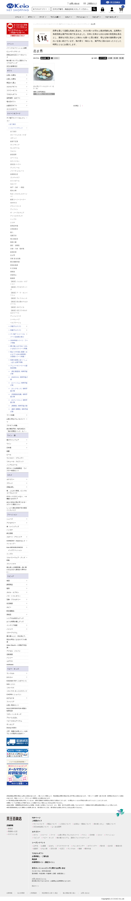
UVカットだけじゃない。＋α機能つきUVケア (17, 498)
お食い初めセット (13, 705)
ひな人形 (44, 848)
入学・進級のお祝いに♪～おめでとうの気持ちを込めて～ (17, 732)
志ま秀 (12, 255)
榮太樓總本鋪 (15, 262)
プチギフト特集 (12, 425)
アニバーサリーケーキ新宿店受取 (18, 367)
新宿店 (10, 828)
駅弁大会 (88, 848)
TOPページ (36, 818)
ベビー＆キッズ (110, 17)
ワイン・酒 (11, 435)
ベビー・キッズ (13, 669)
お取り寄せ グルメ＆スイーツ (68, 835)
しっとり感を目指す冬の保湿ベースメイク (17, 509)
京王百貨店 (114, 899)
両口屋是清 (14, 239)
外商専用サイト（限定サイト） (43, 862)
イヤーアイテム (12, 633)
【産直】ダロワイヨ (17, 307)
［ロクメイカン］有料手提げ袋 (18, 401)
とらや (12, 222)
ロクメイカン (15, 161)
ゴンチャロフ (15, 177)
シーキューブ (15, 319)
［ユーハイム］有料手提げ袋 (18, 384)
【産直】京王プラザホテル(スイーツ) (18, 312)
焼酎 (8, 451)
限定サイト (35, 886)
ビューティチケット (13, 51)
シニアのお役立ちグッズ (15, 618)
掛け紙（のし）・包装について (105, 824)
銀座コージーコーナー (18, 199)
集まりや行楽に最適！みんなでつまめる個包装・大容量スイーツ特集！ (18, 354)
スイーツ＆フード (13, 113)
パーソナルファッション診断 (17, 48)
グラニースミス (15, 206)
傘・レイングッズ (13, 526)
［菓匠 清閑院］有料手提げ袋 (19, 410)
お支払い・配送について (82, 824)
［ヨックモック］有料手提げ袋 (18, 390)
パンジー (10, 658)
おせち (51, 846)
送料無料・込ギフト (13, 98)
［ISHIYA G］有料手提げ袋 (19, 378)
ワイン (84, 835)
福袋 (80, 848)
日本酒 (92, 835)
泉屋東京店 (14, 174)
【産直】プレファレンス (18, 298)
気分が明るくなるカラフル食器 (17, 641)
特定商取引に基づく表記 (50, 893)
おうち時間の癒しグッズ (15, 621)
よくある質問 (56, 827)
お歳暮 (43, 846)
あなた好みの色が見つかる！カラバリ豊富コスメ (17, 503)
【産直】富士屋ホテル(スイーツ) (19, 303)
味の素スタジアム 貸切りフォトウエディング (17, 62)
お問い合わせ (74, 3)
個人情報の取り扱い (69, 893)
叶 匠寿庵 (13, 268)
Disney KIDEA (11, 728)
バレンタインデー (78, 846)
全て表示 (13, 124)
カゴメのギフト (12, 109)
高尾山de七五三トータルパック (17, 56)
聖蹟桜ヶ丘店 (12, 831)
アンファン (14, 209)
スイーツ (44, 835)
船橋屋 (12, 278)
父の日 (110, 846)
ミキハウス (10, 688)
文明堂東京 (14, 229)
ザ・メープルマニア (17, 213)
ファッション (81, 17)
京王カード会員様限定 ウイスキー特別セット (17, 469)
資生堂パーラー (15, 164)
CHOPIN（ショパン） (14, 694)
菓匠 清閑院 (15, 245)
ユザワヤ (10, 661)
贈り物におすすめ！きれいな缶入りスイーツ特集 (18, 347)
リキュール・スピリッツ (15, 461)
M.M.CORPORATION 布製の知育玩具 (16, 710)
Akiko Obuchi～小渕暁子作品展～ (17, 646)
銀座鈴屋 (13, 252)
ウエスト (13, 151)
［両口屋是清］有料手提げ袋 (18, 373)
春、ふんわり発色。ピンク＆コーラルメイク (17, 492)
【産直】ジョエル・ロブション (18, 283)
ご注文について (65, 824)
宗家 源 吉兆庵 (15, 258)
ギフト (30, 17)
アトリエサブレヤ (16, 216)
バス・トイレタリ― (13, 596)
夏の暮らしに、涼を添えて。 (17, 636)
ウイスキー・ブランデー (15, 458)
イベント (18, 17)
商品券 (34, 859)
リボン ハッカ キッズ (14, 714)
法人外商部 (21, 893)
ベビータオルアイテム (14, 721)
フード (41, 17)
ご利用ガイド (92, 3)
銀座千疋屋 (14, 141)
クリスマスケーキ (63, 846)
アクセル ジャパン (13, 651)
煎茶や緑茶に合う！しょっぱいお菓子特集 (18, 361)
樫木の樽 (13, 190)
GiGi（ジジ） (11, 684)
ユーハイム (14, 158)
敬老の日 (119, 846)
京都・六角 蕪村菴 (17, 249)
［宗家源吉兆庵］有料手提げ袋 (18, 395)
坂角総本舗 (14, 226)
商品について (52, 824)
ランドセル (71, 848)
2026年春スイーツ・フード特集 (19, 342)
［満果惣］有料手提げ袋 (18, 406)
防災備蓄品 (10, 611)
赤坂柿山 (13, 275)
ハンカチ (10, 530)
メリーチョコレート (17, 171)
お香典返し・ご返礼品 (40, 856)
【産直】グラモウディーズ (18, 288)
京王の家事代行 (12, 66)
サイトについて (38, 824)
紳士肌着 (10, 533)
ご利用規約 (33, 893)
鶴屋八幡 (13, 242)
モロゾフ (13, 184)
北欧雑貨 (10, 654)
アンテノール (15, 168)
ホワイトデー (92, 846)
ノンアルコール (12, 465)
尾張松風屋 (14, 265)
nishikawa (10, 664)
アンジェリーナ (15, 316)
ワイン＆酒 (54, 17)
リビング (95, 17)
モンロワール (15, 148)
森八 (11, 232)
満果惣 (12, 272)
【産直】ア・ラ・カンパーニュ (18, 294)
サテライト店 (12, 834)
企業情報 (9, 893)
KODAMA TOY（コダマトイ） (17, 681)
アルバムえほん (12, 717)
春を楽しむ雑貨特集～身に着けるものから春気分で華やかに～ (17, 569)
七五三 (62, 848)
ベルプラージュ (15, 323)
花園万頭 (13, 235)
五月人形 (54, 848)
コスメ (67, 17)
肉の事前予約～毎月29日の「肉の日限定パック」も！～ (17, 430)
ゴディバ (13, 138)
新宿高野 (13, 154)
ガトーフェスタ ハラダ (18, 135)
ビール (9, 455)
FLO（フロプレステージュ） (18, 195)
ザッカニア (10, 724)
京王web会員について (41, 827)
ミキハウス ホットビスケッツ (17, 691)
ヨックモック (15, 145)
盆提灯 (35, 848)
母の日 (102, 846)
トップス (13, 219)
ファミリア (10, 702)
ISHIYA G (13, 203)
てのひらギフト (38, 853)
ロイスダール (15, 181)
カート (121, 10)
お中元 (35, 846)
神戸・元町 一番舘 (17, 187)
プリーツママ (11, 564)
